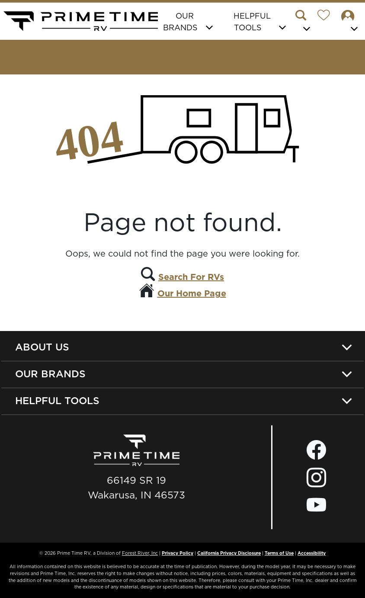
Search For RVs (191, 277)
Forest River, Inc (140, 553)
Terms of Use (279, 553)
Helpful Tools (57, 400)
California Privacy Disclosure (229, 553)
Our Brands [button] (180, 21)
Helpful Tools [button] (252, 21)
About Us (42, 347)
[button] (304, 22)
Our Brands (50, 374)
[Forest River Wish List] (326, 16)
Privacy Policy (177, 553)
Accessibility (312, 553)
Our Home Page (191, 293)
